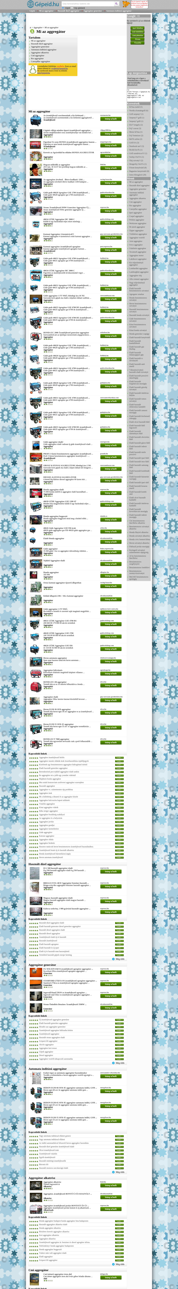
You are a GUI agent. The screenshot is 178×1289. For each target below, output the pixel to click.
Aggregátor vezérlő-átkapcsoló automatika (56, 1059)
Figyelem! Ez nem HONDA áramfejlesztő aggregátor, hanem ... (69, 142)
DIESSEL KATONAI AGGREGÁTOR (59, 477)
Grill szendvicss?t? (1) (138, 153)
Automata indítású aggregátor (119, 11)
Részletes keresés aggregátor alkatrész (54, 1232)
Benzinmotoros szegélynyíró (135, 563)
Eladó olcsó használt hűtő (139, 422)
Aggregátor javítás (46, 822)
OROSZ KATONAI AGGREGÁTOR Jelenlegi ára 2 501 (67, 465)
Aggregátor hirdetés (47, 843)
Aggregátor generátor (93, 11)
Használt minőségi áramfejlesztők (52, 1161)
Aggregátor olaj (135, 275)
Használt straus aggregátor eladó (52, 1037)
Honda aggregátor (51, 572)
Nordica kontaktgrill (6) (138, 110)
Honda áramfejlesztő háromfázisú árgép (55, 854)
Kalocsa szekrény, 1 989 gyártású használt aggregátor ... (66, 909)
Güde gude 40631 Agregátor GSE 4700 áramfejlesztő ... (66, 258)
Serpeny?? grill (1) (136, 118)
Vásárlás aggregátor (47, 804)
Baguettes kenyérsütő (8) (139, 171)
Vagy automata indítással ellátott (52, 1139)
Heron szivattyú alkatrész (139, 543)
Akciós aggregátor (46, 1045)
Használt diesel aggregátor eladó (52, 930)
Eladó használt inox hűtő (139, 462)
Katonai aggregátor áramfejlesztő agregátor (61, 247)
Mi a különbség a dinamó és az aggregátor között (58, 797)
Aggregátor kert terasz (48, 1048)
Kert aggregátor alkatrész (49, 1235)
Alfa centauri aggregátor (139, 279)
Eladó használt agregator (49, 944)
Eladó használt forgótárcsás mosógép (138, 382)
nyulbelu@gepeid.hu (59, 68)
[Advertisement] (73, 19)
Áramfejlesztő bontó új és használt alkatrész (56, 850)
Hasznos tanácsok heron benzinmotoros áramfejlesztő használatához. (66, 847)
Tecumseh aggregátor (137, 252)
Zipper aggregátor (136, 230)
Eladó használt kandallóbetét (135, 342)
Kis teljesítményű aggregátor (136, 264)
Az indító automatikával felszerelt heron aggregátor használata (64, 1143)
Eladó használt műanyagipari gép (136, 354)
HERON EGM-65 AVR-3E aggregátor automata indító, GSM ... (70, 1103)
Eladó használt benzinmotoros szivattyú (139, 289)
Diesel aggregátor (46, 1055)
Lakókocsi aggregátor (137, 259)
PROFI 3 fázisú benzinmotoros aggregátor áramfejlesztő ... (68, 454)
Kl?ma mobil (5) (136, 107)
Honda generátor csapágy (139, 334)
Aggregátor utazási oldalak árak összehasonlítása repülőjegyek (64, 761)
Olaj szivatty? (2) (136, 160)
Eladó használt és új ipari (49, 948)
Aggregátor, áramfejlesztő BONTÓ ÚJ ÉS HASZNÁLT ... (67, 1194)
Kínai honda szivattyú (138, 330)
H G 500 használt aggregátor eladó (58, 868)
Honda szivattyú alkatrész (139, 536)
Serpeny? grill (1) (136, 121)
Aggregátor (38, 27)
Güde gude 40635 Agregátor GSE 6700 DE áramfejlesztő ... (68, 307)
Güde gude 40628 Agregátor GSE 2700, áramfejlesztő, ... (67, 345)
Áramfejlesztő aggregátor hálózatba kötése (56, 1030)
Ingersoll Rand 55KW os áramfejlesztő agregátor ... (65, 993)
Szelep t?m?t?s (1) (136, 157)
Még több (120, 959)
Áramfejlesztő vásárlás (48, 1154)
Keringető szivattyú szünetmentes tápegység (138, 551)
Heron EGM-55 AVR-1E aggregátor (58, 724)
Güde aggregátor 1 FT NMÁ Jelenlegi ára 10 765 (63, 296)
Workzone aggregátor (137, 223)
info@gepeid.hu (43, 73)
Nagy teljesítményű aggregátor (137, 284)
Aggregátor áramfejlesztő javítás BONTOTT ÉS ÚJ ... (66, 1206)
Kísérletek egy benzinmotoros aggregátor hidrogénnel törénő (63, 765)
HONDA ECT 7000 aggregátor (56, 739)
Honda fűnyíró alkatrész (138, 532)
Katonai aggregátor (46, 836)
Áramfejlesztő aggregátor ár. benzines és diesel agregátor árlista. (64, 1242)
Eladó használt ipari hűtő (139, 458)
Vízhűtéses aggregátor (138, 234)
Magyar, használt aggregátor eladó (58, 898)
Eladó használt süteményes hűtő (136, 432)
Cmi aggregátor (37, 56)
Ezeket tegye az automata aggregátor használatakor (65, 1073)
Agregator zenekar (136, 294)
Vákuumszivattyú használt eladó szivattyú (138, 371)
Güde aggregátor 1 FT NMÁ (55, 609)
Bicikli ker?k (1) (135, 150)
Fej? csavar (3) (135, 128)
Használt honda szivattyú (139, 315)
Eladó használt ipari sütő (139, 482)
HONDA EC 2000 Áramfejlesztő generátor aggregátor (66, 333)
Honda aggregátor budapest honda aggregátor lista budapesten (63, 1221)
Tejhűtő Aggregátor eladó (54, 561)
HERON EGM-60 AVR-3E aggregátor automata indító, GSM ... (70, 1088)
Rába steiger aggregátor (48, 811)
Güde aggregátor (50, 549)
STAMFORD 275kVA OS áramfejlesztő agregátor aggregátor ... (70, 981)
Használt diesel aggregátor (49, 933)
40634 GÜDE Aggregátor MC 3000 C (59, 219)
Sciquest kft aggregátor (48, 1041)
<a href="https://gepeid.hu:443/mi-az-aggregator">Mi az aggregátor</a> (139, 95)
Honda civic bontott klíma (139, 539)
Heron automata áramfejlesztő (51, 857)
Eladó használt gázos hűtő (139, 443)
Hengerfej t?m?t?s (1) (137, 164)
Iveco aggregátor (136, 245)
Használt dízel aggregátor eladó (51, 923)
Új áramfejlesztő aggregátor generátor (54, 1020)
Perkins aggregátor (136, 220)
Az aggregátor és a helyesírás (50, 818)
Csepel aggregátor (136, 216)
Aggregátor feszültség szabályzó (52, 814)
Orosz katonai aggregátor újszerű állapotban (62, 583)
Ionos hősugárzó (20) (137, 175)
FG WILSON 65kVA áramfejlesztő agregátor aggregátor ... (68, 969)
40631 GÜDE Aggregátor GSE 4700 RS (59, 621)
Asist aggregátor (135, 241)
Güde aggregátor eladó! (53, 442)
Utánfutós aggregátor (137, 248)
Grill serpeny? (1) (136, 114)
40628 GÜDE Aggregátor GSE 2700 (58, 633)
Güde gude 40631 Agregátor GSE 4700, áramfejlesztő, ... (67, 285)
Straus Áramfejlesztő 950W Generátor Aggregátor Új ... (66, 207)
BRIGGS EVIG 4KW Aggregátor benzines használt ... (66, 883)
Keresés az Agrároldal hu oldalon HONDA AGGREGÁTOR (68, 152)
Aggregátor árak (45, 793)
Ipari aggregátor (135, 213)
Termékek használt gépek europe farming (55, 955)
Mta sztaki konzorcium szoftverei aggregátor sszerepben (61, 782)
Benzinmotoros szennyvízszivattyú (136, 572)
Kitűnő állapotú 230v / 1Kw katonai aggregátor (63, 596)
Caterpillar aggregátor (40, 61)
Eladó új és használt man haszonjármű (54, 951)
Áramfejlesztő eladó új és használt (52, 937)
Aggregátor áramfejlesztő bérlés (51, 757)
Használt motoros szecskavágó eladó (53, 1168)
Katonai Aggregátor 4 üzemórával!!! (58, 234)
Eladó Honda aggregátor (53, 538)
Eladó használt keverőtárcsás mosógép (138, 510)
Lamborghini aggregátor (139, 272)
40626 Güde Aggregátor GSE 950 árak (59, 528)
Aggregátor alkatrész (40, 53)
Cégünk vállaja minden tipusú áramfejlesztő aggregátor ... (67, 130)
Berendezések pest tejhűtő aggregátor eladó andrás (59, 772)
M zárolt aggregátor (137, 227)
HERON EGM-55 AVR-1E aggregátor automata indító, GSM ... (70, 1118)
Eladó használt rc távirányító (136, 359)
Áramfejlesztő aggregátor (49, 1034)
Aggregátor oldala (46, 839)
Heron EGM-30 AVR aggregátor (57, 709)
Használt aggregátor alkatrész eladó (53, 1224)
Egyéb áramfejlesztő (47, 1157)
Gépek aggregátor (46, 1052)
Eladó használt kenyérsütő (139, 337)
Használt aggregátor (47, 786)
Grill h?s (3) (134, 143)
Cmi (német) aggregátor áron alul (57, 1274)
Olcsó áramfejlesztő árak (49, 1150)
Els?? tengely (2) (136, 125)
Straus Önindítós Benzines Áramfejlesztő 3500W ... (64, 1004)
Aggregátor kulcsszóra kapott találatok (54, 800)
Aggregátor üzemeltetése (49, 829)
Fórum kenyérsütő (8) (138, 168)
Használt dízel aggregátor (68, 11)
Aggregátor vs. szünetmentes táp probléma (56, 790)
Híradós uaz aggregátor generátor (52, 1027)
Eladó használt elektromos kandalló (137, 406)
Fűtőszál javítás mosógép (139, 547)
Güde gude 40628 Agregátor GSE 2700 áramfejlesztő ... (66, 193)
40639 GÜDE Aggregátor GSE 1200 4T (59, 501)
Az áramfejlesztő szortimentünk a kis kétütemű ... (64, 115)
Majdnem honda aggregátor (50, 779)
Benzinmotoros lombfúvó (139, 567)
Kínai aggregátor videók (48, 807)
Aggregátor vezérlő (137, 238)
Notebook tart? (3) (136, 146)
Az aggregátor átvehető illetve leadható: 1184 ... (63, 180)
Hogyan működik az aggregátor (56, 165)
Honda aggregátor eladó (53, 490)
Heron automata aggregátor (55, 658)
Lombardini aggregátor (138, 268)
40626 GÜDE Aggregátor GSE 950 (57, 646)
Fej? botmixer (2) (136, 135)
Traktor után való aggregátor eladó (53, 1253)
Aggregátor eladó (50, 697)
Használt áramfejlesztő (48, 941)
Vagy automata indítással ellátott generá (55, 1136)
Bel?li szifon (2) (135, 139)
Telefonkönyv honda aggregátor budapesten (56, 1246)
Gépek (32, 11)
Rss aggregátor (37, 58)
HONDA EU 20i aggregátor (55, 682)
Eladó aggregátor (46, 1257)
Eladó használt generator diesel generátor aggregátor (60, 926)
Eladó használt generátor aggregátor (53, 768)
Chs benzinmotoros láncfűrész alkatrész (137, 522)
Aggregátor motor (136, 255)
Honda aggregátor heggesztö (55, 516)
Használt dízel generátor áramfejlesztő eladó (56, 1147)
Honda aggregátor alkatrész (50, 1228)
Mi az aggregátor (46, 11)
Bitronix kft (43, 1164)
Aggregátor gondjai (47, 825)
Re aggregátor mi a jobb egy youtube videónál (57, 775)
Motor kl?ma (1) (135, 132)
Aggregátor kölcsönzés (52, 670)
